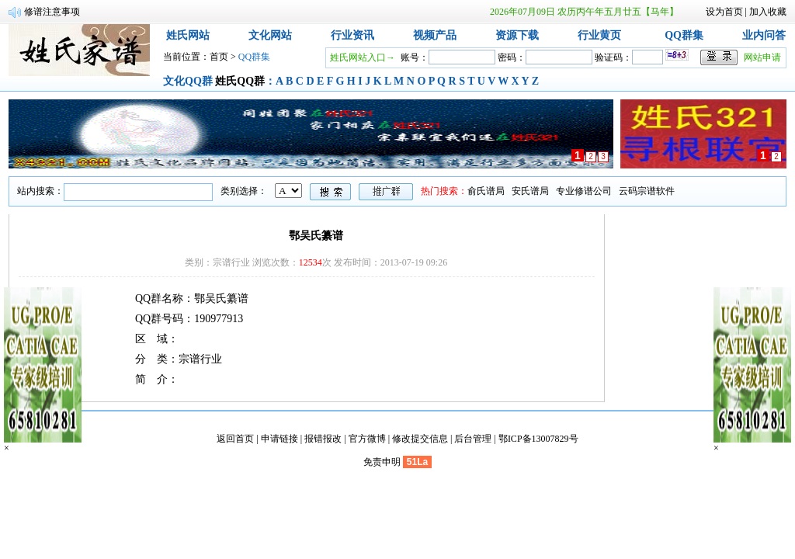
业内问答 (764, 35)
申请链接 (279, 438)
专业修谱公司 (584, 191)
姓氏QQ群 (240, 81)
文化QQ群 (188, 81)
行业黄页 (599, 35)
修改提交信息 (420, 438)
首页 (219, 56)
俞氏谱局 (486, 191)
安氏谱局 (530, 191)
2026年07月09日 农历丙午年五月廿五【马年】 (584, 11)
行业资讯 (352, 35)
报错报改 (323, 438)
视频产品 (435, 35)
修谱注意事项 (52, 11)
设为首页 (724, 11)
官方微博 (367, 438)
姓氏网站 (188, 35)
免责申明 (382, 462)
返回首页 (235, 438)
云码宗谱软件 (647, 191)
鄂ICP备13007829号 (538, 438)
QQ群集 (684, 35)
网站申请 (762, 57)
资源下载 (517, 35)
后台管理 (472, 438)
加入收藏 (767, 11)
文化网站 (270, 35)
